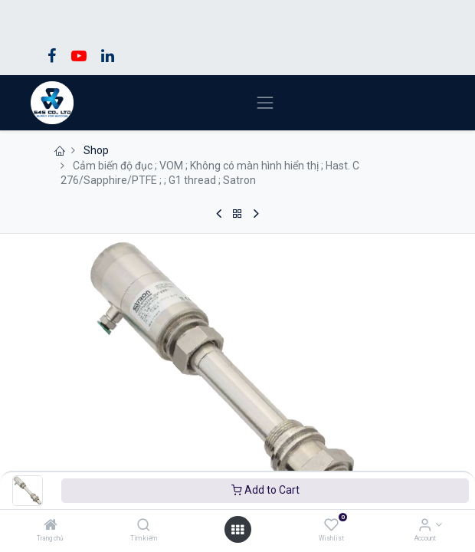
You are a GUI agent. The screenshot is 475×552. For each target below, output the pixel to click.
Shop (96, 150)
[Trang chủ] (50, 526)
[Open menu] (237, 530)
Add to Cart (265, 490)
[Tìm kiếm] (143, 526)
